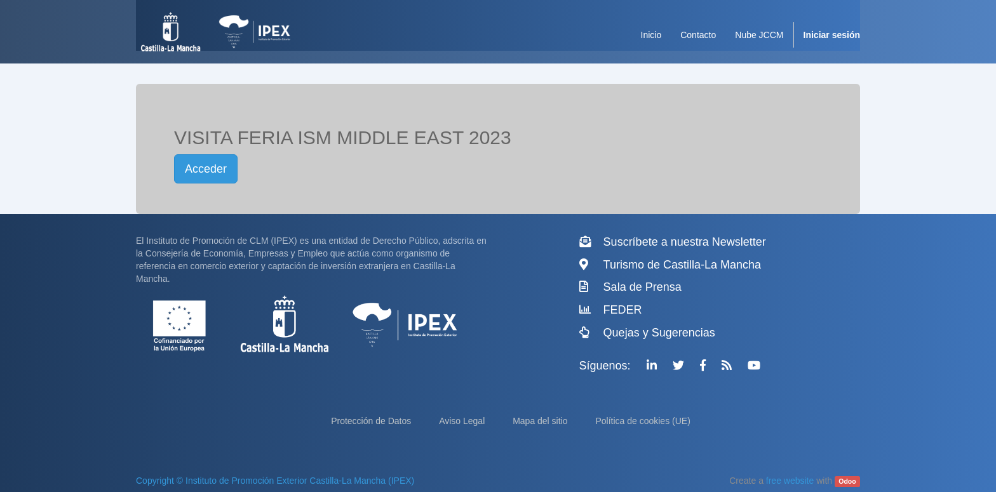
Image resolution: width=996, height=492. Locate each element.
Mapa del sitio (541, 421)
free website (790, 480)
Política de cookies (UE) (642, 421)
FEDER (622, 309)
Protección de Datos (372, 421)
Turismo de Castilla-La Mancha (682, 264)
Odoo (847, 481)
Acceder (206, 169)
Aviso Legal (463, 421)
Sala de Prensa (642, 287)
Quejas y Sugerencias (659, 332)
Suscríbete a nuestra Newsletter (684, 242)
